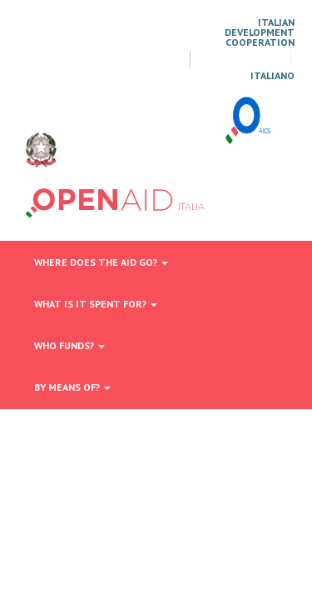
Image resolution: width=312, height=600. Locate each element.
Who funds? (69, 345)
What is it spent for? (95, 304)
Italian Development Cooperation (260, 33)
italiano (272, 76)
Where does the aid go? (101, 262)
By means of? (72, 387)
